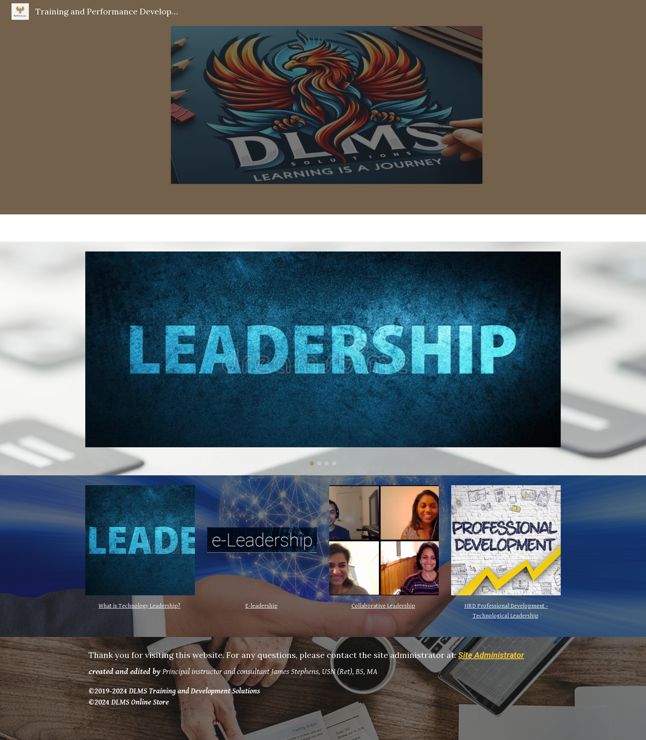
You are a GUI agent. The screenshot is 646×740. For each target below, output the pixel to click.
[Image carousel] (323, 358)
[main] (140, 606)
